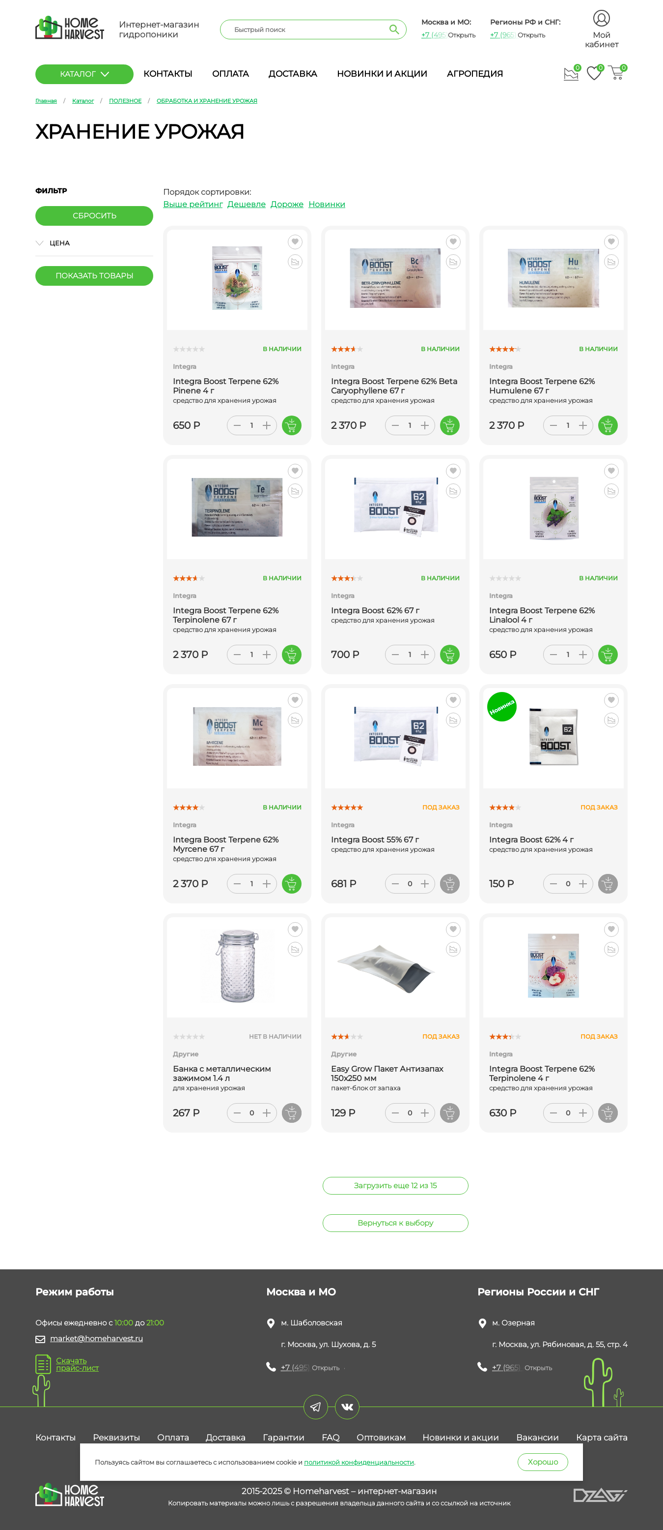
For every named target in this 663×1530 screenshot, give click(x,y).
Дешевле (246, 204)
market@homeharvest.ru (96, 1338)
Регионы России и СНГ (538, 1292)
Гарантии (283, 1437)
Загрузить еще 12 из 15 (395, 1185)
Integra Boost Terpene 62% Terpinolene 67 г (225, 615)
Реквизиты (116, 1437)
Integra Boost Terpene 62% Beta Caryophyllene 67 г (394, 386)
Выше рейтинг (192, 204)
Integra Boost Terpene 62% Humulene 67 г (542, 386)
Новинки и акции (382, 74)
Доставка (293, 74)
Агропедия (475, 74)
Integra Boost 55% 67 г (375, 839)
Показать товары (94, 275)
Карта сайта (602, 1437)
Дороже (287, 204)
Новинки (326, 204)
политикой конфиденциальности (359, 1462)
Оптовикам (381, 1437)
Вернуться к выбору (395, 1223)
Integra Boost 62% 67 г (375, 610)
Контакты (168, 74)
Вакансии (537, 1437)
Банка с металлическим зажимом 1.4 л (222, 1073)
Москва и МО (301, 1292)
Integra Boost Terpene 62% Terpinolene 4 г (542, 1073)
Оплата (230, 74)
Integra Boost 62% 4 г (531, 839)
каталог (84, 74)
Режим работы (74, 1292)
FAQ (330, 1437)
